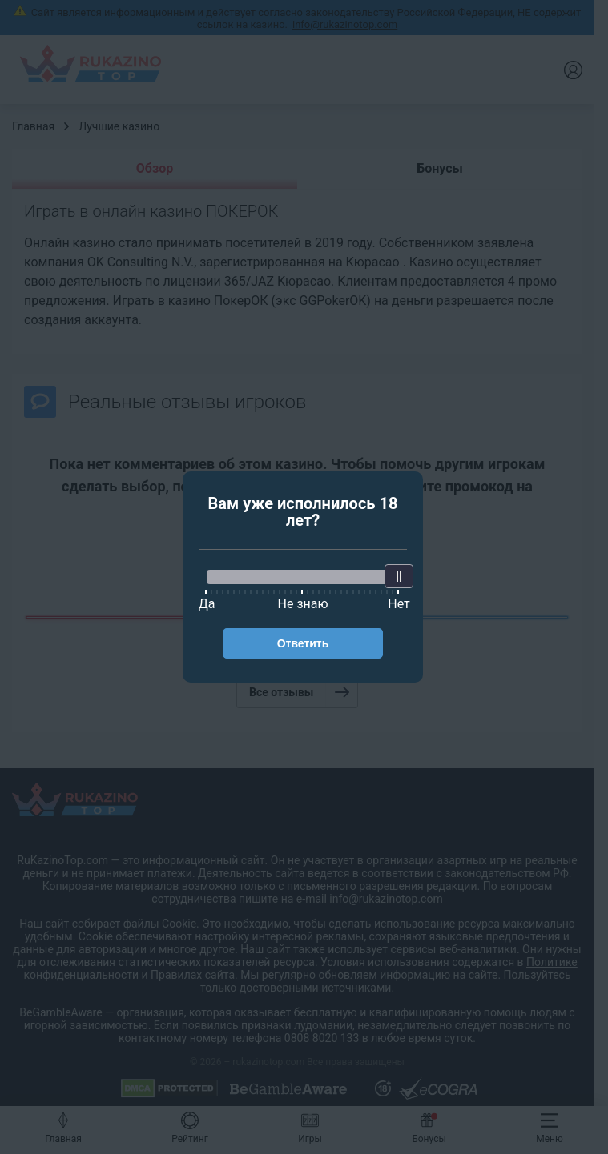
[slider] (399, 576)
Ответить (303, 643)
